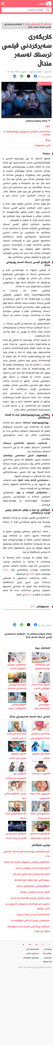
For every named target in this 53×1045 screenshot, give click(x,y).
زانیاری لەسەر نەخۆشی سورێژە (35, 892)
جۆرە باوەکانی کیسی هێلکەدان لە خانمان (30, 898)
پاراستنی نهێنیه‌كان (31, 957)
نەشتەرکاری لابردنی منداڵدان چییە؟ (33, 914)
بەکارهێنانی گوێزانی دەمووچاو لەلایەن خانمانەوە (27, 862)
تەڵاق (32, 574)
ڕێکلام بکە (47, 953)
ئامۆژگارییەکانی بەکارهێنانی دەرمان (33, 886)
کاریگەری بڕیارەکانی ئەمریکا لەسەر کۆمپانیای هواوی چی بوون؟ (28, 929)
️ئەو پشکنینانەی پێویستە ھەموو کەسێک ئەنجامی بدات (27, 854)
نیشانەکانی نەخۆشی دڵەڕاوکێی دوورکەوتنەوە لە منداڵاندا (27, 133)
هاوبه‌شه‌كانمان (32, 949)
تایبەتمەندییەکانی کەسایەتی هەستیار (31, 874)
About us (47, 962)
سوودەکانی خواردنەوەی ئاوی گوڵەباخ (32, 880)
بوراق (47, 140)
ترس (41, 364)
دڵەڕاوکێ (28, 594)
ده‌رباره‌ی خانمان (32, 953)
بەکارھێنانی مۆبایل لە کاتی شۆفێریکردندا (30, 920)
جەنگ (5, 570)
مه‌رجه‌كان (48, 957)
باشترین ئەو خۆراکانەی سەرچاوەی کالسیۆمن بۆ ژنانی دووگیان (28, 906)
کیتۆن (47, 126)
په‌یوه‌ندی (48, 949)
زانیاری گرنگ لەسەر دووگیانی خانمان (33, 868)
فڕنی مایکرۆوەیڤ (42, 145)
